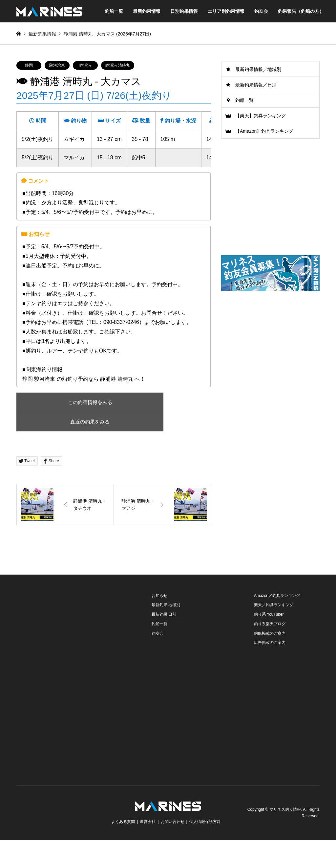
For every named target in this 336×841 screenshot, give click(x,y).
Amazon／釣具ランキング (277, 596)
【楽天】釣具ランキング (260, 115)
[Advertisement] (270, 348)
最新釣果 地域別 (166, 605)
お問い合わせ (172, 822)
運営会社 (148, 822)
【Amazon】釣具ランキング (264, 131)
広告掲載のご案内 (269, 643)
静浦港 (85, 65)
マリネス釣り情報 (285, 810)
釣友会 (261, 11)
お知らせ (159, 596)
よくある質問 (123, 822)
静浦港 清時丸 (117, 65)
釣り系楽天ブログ (269, 624)
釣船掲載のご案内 (269, 634)
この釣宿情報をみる (74, 402)
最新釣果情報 (146, 11)
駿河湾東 (57, 65)
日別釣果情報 (184, 11)
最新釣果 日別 (164, 615)
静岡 (29, 65)
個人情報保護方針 (205, 822)
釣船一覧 (114, 11)
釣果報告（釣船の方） (301, 11)
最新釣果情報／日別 (256, 84)
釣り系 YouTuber (269, 615)
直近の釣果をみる (74, 422)
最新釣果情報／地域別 (258, 69)
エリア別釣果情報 (226, 11)
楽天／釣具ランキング (273, 605)
